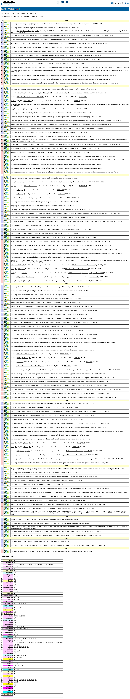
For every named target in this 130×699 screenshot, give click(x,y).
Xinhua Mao (14, 116)
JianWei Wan (21, 172)
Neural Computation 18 (92, 393)
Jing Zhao (34, 221)
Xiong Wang (45, 67)
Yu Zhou (13, 39)
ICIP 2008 (95, 116)
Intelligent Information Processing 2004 (69, 500)
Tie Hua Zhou (14, 104)
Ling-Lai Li (14, 370)
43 (1, 647)
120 (15, 665)
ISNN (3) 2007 (109, 213)
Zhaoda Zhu (35, 116)
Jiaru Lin (33, 350)
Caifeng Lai (14, 182)
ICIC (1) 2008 (81, 109)
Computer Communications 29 (92, 377)
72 (14, 610)
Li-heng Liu (28, 370)
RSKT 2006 (77, 358)
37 (1, 634)
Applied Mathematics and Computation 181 (82, 373)
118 (15, 581)
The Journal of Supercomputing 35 (97, 397)
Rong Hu (13, 120)
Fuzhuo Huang (33, 120)
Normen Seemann (23, 152)
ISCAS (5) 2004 (87, 476)
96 (17, 657)
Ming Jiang (20, 97)
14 (1, 587)
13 (1, 585)
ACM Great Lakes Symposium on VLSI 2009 (85, 23)
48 (1, 657)
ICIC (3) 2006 (83, 306)
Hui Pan (13, 306)
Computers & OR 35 (82, 148)
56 (1, 673)
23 (1, 605)
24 (1, 607)
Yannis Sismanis (15, 55)
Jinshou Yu (20, 310)
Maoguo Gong (15, 233)
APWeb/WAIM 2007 (93, 182)
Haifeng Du (37, 411)
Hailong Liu (20, 35)
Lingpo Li (13, 47)
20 (14, 591)
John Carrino (27, 513)
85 (20, 640)
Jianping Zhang (20, 39)
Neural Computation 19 (83, 281)
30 (1, 620)
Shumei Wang (28, 318)
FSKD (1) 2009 (78, 39)
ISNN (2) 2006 (74, 330)
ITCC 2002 (61, 541)
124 (22, 665)
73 (17, 577)
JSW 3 (90, 168)
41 (14, 603)
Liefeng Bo (14, 156)
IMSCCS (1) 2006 (82, 318)
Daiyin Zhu (21, 116)
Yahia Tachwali (21, 75)
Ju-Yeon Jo (18, 139)
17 (14, 564)
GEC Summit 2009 (81, 47)
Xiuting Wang (21, 51)
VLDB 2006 (67, 366)
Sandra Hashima (72, 511)
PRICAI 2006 (69, 346)
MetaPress (27, 16)
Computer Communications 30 (100, 253)
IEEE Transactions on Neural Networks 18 (83, 265)
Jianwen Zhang (21, 23)
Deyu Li (36, 334)
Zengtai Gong (14, 257)
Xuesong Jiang (21, 27)
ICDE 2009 (92, 55)
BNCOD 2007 (83, 186)
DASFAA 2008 (83, 97)
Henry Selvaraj (38, 260)
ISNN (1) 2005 (81, 435)
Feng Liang (14, 511)
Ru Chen (34, 431)
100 (15, 645)
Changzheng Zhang (25, 43)
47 (28, 564)
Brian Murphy (28, 427)
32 (1, 624)
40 (1, 640)
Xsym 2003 (92, 535)
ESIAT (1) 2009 (104, 35)
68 (20, 647)
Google (33, 16)
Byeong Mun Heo (24, 104)
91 (14, 574)
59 (1, 680)
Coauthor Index (8, 556)
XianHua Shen (21, 334)
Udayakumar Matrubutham (25, 511)
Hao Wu (19, 415)
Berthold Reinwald (48, 55)
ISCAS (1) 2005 (114, 431)
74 (14, 688)
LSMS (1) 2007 (65, 225)
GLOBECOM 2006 (83, 290)
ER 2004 (70, 472)
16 (1, 591)
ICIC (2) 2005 (85, 415)
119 (24, 626)
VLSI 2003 (94, 531)
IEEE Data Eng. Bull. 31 (73, 152)
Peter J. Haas (39, 55)
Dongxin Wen (39, 23)
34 (17, 591)
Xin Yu (105, 511)
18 (1, 595)
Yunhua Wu (31, 213)
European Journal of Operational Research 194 (113, 70)
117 (15, 605)
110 (15, 572)
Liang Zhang (20, 385)
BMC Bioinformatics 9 (81, 136)
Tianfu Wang (29, 334)
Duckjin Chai (48, 104)
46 (1, 653)
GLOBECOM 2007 (79, 209)
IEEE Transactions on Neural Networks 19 (91, 156)
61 (14, 628)
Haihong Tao (28, 488)
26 (20, 564)
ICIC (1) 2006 (72, 298)
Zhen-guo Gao (15, 221)
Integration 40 (93, 277)
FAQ (34, 13)
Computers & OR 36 (112, 67)
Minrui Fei (29, 51)
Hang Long (20, 209)
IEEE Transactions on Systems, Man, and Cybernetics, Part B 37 (86, 273)
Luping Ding (79, 526)
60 (1, 682)
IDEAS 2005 (99, 427)
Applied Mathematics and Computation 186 (87, 241)
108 (18, 655)
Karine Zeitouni (46, 182)
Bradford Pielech (57, 526)
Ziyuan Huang (29, 93)
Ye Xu (12, 59)
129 (15, 636)
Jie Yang (40, 43)
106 (15, 622)
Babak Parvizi (37, 511)
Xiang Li (21, 221)
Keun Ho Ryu (30, 89)
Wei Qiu (39, 350)
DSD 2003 (81, 523)
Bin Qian (13, 67)
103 (20, 657)
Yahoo (41, 16)
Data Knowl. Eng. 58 (105, 389)
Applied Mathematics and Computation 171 (102, 458)
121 (18, 665)
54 (1, 669)
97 (51, 564)
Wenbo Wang (28, 101)
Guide (14, 16)
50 (30, 564)
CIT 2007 (70, 198)
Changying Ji (21, 190)
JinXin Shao (36, 172)
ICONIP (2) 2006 (78, 314)
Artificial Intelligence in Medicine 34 (86, 462)
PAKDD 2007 (84, 229)
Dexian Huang (27, 67)
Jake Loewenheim (97, 511)
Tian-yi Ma (14, 439)
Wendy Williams (118, 511)
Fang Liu (35, 488)
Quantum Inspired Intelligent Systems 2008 (71, 132)
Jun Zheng (13, 253)
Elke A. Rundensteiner (30, 97)
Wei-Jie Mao (26, 70)
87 (14, 655)
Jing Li (18, 109)
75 (14, 616)
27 (1, 614)
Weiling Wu (21, 290)
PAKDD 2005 (75, 447)
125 (15, 624)
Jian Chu (19, 70)
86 (14, 568)
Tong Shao (20, 318)
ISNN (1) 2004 (73, 480)
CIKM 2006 (81, 287)
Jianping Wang (36, 237)
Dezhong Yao (29, 330)
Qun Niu (19, 225)
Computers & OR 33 (88, 385)
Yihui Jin (24, 148)
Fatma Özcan (14, 152)
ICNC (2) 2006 (87, 310)
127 (15, 684)
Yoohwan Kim (33, 139)
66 (38, 564)
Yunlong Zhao (42, 221)
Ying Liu (13, 213)
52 (14, 577)
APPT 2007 (69, 178)
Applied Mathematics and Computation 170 (74, 455)
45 (14, 640)
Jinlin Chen (34, 253)
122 (15, 601)
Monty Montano (21, 136)
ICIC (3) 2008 (83, 112)
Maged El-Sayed (39, 526)
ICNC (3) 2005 (74, 419)
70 (43, 564)
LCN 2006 (91, 338)
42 (17, 603)
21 (1, 601)
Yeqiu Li (13, 79)
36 (1, 632)
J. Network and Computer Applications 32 (92, 75)
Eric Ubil (89, 511)
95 (14, 669)
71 (32, 638)
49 (14, 583)
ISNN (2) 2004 (100, 488)
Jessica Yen (45, 511)
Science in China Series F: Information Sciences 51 (91, 172)
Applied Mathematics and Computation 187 (97, 249)
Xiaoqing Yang (30, 23)
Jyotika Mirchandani (62, 511)
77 (22, 603)
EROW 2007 (70, 205)
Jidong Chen (28, 182)
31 (1, 622)
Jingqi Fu (13, 109)
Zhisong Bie (14, 290)
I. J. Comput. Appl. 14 (27, 262)
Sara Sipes (110, 511)
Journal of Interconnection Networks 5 (72, 508)
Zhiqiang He (27, 350)
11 (17, 566)
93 (14, 692)
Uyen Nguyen (82, 511)
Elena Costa (45, 350)
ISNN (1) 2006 (68, 326)
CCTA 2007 (60, 190)
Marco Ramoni (21, 354)
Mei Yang (28, 237)
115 (20, 626)
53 (14, 659)
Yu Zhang (28, 431)
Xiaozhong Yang (47, 260)
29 (14, 579)
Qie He (28, 124)
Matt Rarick (30, 136)
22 (1, 603)
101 (18, 645)
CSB (21, 16)
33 (1, 626)
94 (14, 599)
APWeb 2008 (87, 89)
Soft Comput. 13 (101, 83)
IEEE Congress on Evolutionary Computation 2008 (100, 120)
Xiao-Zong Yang (30, 377)
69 (41, 564)
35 (22, 564)
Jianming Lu (19, 79)
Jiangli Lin (14, 334)
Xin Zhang (14, 526)
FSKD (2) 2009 (97, 43)
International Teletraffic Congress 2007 (105, 221)
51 (14, 585)
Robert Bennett (18, 513)
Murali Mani (40, 97)
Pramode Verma (30, 75)
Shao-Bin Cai (14, 504)
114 (24, 655)
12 (1, 583)
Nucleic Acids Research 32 (103, 513)
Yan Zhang (20, 253)
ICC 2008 (77, 101)
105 (24, 616)
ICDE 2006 (71, 294)
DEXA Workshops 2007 (65, 201)
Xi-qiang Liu (21, 249)
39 (1, 638)
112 (23, 640)
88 (14, 634)
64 (14, 562)
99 (28, 647)
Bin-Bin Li (20, 132)
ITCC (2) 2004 (94, 496)
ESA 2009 (18, 32)
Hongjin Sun (20, 330)
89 (17, 634)
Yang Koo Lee (21, 89)
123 (18, 597)
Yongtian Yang (23, 342)
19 (1, 597)
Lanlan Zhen (14, 93)
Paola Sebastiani (38, 136)
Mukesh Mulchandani (69, 526)
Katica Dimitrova (22, 526)
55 (33, 564)
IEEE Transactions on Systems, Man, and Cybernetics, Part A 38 (101, 159)
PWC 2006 (86, 350)
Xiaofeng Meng (36, 182)
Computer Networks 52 (102, 144)
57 (1, 675)
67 (29, 638)
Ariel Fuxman (31, 55)
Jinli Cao (19, 201)
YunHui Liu (28, 172)
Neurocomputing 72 (90, 79)
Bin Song (30, 178)
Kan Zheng (14, 101)
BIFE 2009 (70, 27)
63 (1, 688)
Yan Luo (41, 334)
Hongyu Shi (49, 221)
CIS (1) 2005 (85, 403)
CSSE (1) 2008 (96, 93)
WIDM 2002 (97, 545)
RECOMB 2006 (64, 354)
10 (14, 566)
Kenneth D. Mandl (31, 462)
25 (17, 564)
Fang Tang (25, 415)
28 (1, 616)
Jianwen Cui (38, 342)
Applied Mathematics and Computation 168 (78, 451)
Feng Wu (19, 31)
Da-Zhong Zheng (30, 385)
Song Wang (14, 186)
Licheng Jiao (27, 156)
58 (35, 564)
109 (18, 599)
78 (46, 564)
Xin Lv (27, 35)
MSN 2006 (107, 342)
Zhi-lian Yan (14, 249)
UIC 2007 (88, 237)
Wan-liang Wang (36, 67)
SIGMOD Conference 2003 (25, 528)
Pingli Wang (14, 322)
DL (12, 16)
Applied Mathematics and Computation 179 (97, 370)
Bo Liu (12, 148)
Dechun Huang (15, 43)
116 (18, 669)
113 (15, 632)
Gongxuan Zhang (15, 178)
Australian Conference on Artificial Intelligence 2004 (102, 468)
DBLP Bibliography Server (24, 13)
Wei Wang (13, 350)
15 (1, 589)
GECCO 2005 (98, 411)
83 (14, 630)
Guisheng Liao (29, 519)
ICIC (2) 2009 (93, 59)
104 (20, 616)
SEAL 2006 (89, 362)
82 (17, 626)
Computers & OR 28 (75, 551)
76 (17, 616)
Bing (37, 16)
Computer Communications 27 (83, 504)
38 (25, 564)
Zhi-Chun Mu (21, 500)
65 (17, 640)
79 (49, 564)
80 (14, 597)
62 (14, 657)
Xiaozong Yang (42, 139)
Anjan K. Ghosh (40, 75)
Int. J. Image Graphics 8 (84, 164)
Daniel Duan (52, 511)
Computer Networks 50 (91, 381)
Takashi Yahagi (34, 79)
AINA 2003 (69, 519)
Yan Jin (13, 139)
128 (35, 638)
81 (25, 603)
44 (1, 649)
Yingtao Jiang (36, 31)
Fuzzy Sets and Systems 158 (70, 257)
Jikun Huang (24, 213)
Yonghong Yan (36, 39)
